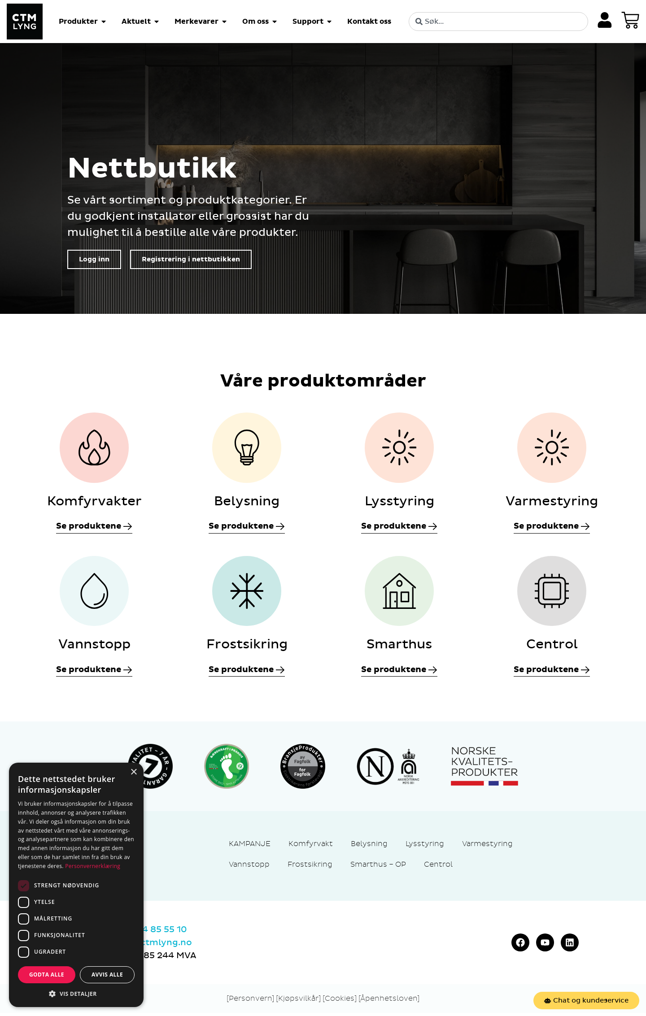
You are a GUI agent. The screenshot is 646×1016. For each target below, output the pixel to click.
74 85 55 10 (162, 933)
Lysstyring (399, 502)
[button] (76, 993)
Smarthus (399, 647)
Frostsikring (247, 647)
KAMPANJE (250, 846)
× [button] (133, 772)
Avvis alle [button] (107, 974)
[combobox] (498, 21)
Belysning (246, 502)
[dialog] (76, 885)
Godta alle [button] (46, 974)
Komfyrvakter (94, 502)
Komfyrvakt (310, 846)
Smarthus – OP (378, 867)
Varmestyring (552, 502)
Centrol (552, 647)
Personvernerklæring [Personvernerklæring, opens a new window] (92, 866)
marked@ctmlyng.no (145, 946)
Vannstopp (94, 647)
